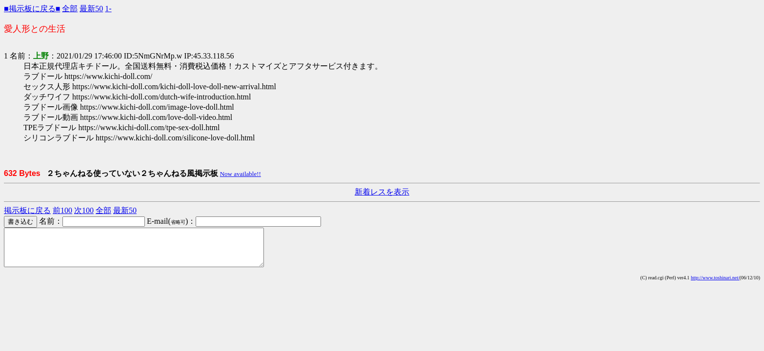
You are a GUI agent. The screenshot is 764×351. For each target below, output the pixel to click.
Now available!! (240, 173)
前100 (62, 210)
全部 (70, 8)
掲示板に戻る (27, 210)
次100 (84, 210)
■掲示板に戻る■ (32, 8)
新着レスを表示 (382, 192)
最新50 (91, 8)
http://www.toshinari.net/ (715, 285)
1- (108, 8)
